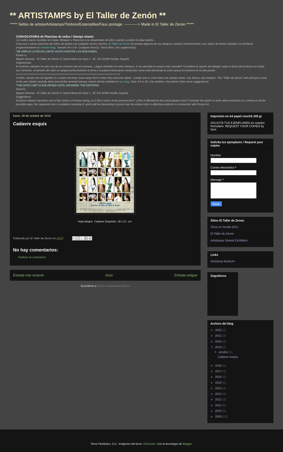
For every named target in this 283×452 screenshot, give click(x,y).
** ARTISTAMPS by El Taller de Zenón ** (88, 15)
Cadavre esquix (228, 356)
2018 (218, 365)
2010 (218, 411)
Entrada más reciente (28, 275)
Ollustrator (149, 443)
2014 (218, 388)
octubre (224, 352)
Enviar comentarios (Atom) (114, 285)
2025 (218, 330)
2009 (218, 416)
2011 (218, 405)
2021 (218, 335)
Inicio (109, 275)
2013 (218, 393)
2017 (218, 371)
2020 (218, 341)
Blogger (187, 443)
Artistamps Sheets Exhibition (229, 240)
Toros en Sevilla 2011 (225, 227)
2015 (218, 382)
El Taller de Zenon (222, 233)
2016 (218, 376)
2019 (218, 347)
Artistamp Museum (223, 261)
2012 (218, 399)
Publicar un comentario (32, 257)
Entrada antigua (185, 275)
